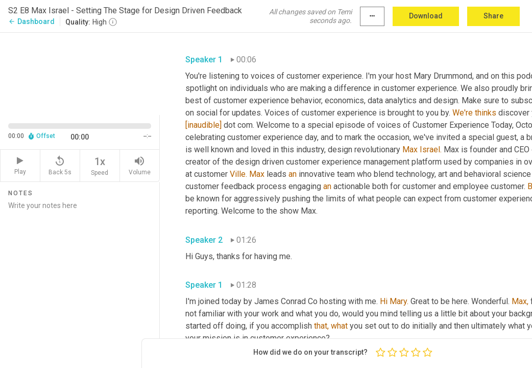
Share (493, 16)
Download (426, 16)
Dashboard (31, 21)
